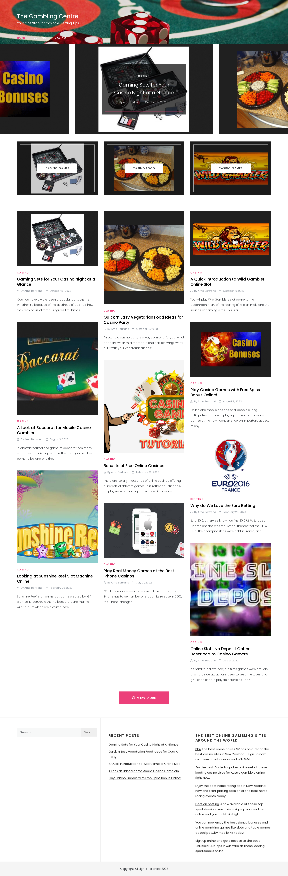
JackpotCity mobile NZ (216, 833)
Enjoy (199, 786)
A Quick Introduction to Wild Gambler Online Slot (227, 281)
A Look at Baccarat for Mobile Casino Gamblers (54, 430)
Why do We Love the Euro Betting (222, 505)
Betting (40, 38)
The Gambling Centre (47, 16)
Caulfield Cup (205, 846)
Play (198, 749)
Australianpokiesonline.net (233, 767)
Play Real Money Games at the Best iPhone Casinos (139, 573)
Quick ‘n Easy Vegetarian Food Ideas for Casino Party (143, 319)
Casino (60, 38)
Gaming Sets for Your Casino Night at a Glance (56, 281)
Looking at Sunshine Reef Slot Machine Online (55, 578)
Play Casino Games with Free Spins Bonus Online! (225, 392)
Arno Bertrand (132, 102)
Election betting (207, 804)
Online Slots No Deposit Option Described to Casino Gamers (220, 651)
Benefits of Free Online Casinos (134, 465)
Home (21, 38)
